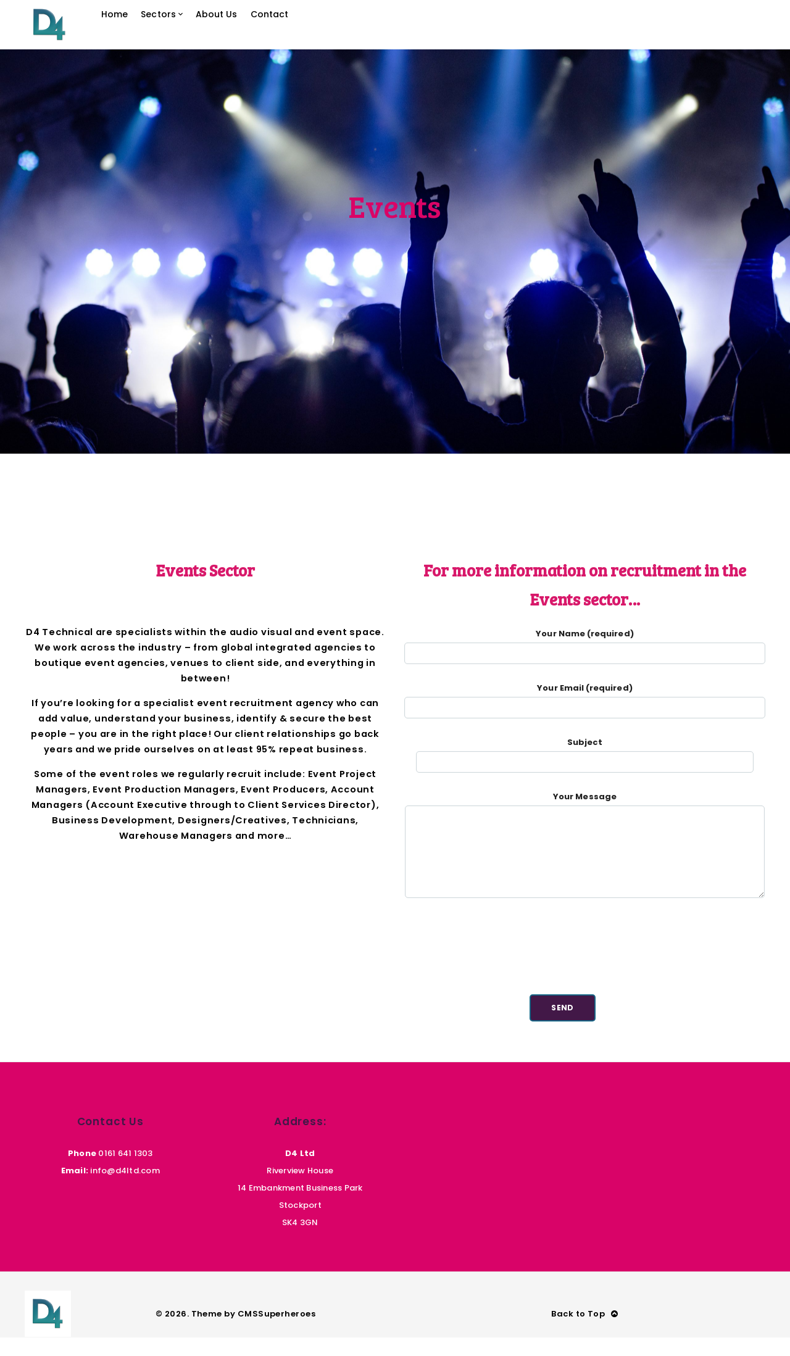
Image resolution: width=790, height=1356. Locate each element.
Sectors (185, 34)
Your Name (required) (584, 662)
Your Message (585, 870)
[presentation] (585, 971)
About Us (252, 34)
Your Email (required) (584, 716)
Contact (313, 34)
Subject (585, 770)
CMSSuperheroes (276, 1332)
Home (135, 34)
